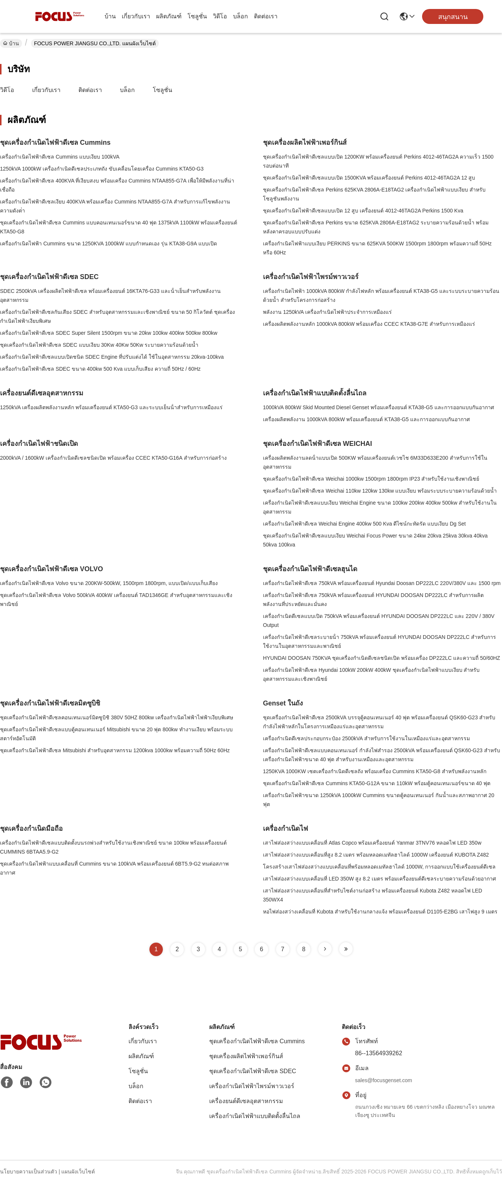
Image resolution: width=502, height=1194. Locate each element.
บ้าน (110, 16)
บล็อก (240, 16)
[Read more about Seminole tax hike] (325, 949)
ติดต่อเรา (266, 16)
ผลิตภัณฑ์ (169, 16)
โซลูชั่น (197, 16)
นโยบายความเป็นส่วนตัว (28, 1172)
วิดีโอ (220, 16)
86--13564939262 (378, 1053)
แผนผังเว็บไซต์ (78, 1172)
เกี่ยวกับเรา (136, 16)
